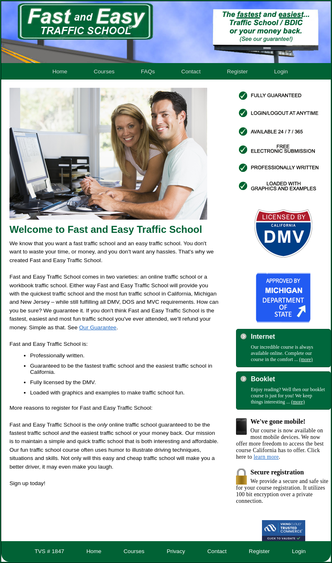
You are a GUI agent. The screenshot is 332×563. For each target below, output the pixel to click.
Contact (191, 71)
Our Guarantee (98, 327)
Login (281, 71)
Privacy (176, 551)
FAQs (148, 71)
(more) (306, 359)
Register (237, 71)
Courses (104, 71)
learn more (266, 457)
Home (59, 71)
